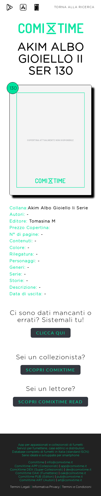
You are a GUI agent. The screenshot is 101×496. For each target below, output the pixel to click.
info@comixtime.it (60, 462)
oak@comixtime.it (73, 473)
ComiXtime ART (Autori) (37, 480)
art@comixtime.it (70, 480)
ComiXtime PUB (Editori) (36, 476)
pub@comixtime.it (70, 476)
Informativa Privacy (46, 486)
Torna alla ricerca (74, 7)
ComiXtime (36, 462)
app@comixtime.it (74, 466)
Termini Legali (20, 486)
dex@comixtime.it (78, 469)
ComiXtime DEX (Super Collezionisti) (36, 469)
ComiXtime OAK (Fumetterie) (36, 473)
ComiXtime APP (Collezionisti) (36, 466)
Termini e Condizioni (76, 486)
